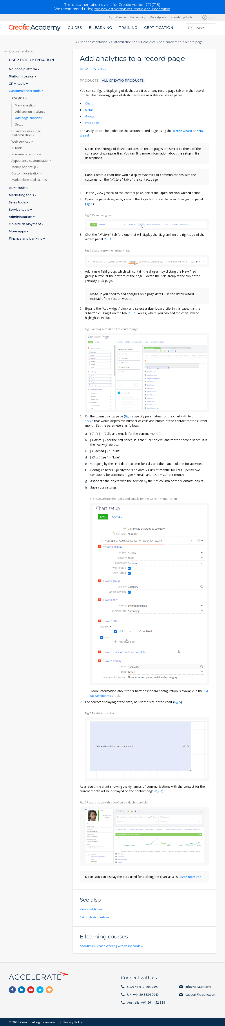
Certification (158, 27)
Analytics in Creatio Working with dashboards (112, 945)
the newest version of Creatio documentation (132, 9)
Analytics (149, 42)
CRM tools (17, 83)
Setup (19, 124)
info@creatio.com (198, 986)
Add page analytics (28, 118)
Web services (21, 141)
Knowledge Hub (181, 17)
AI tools (17, 148)
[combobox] (93, 70)
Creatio (121, 17)
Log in (212, 17)
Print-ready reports (25, 154)
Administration (21, 217)
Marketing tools (22, 195)
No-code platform (23, 69)
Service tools (19, 209)
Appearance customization (30, 160)
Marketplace (158, 17)
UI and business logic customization (26, 133)
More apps (18, 231)
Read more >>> (191, 876)
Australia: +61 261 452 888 (146, 1002)
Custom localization (25, 173)
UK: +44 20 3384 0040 (143, 994)
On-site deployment (25, 224)
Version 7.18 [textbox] (92, 69)
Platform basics (21, 76)
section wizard (182, 130)
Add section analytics (30, 111)
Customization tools (125, 42)
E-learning (100, 27)
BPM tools (17, 188)
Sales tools (18, 202)
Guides (75, 27)
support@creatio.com (200, 994)
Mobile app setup (24, 167)
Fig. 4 (128, 416)
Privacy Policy (73, 1021)
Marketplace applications (29, 179)
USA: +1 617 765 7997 (143, 986)
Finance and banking (26, 238)
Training (128, 27)
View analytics (90, 908)
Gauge (89, 116)
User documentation (92, 42)
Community (137, 17)
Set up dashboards (93, 917)
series (89, 420)
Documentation (22, 51)
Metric (89, 110)
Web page (92, 122)
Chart (89, 103)
